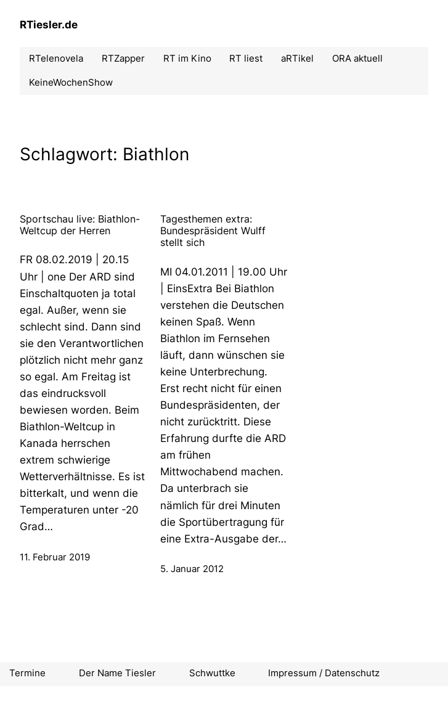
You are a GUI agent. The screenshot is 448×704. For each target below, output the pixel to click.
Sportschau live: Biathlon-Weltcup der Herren (80, 225)
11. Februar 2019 (55, 557)
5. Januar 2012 (192, 569)
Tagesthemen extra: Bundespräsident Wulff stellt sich (213, 230)
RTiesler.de (49, 24)
